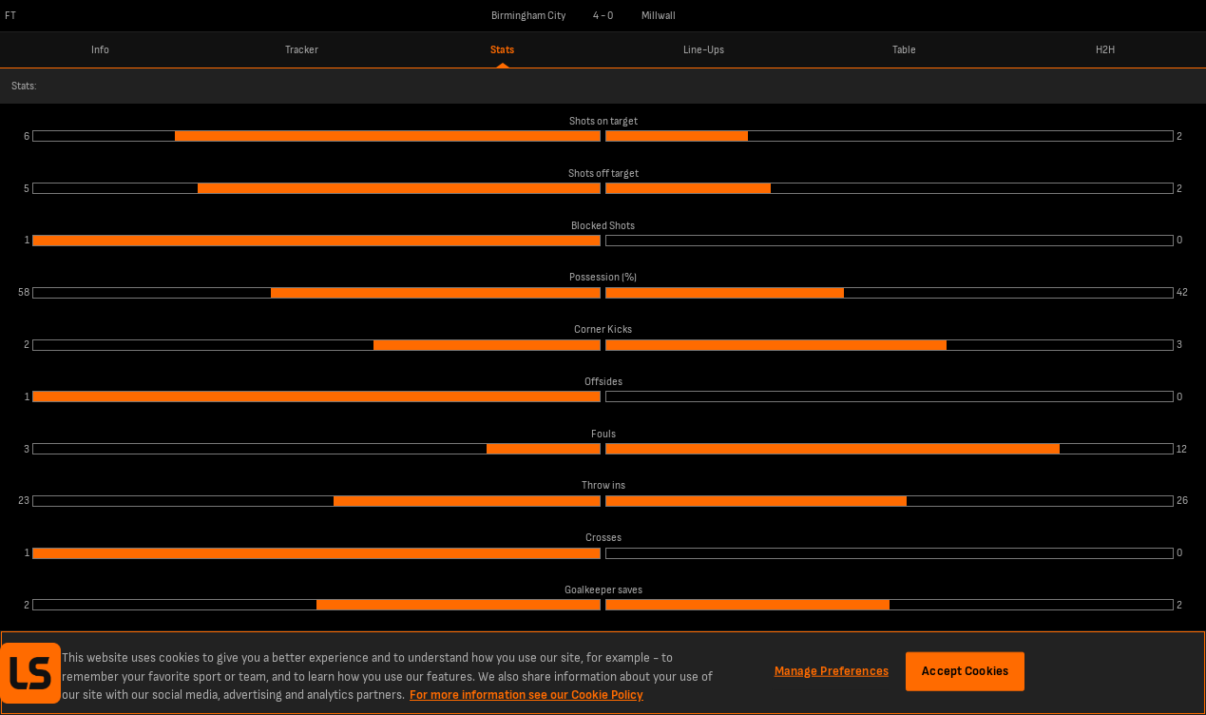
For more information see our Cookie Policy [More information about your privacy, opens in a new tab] (526, 695)
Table (904, 50)
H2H (1105, 50)
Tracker (301, 50)
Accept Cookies (965, 670)
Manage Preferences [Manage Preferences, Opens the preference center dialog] (832, 670)
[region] (603, 672)
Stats (502, 50)
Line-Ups (703, 50)
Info (100, 50)
